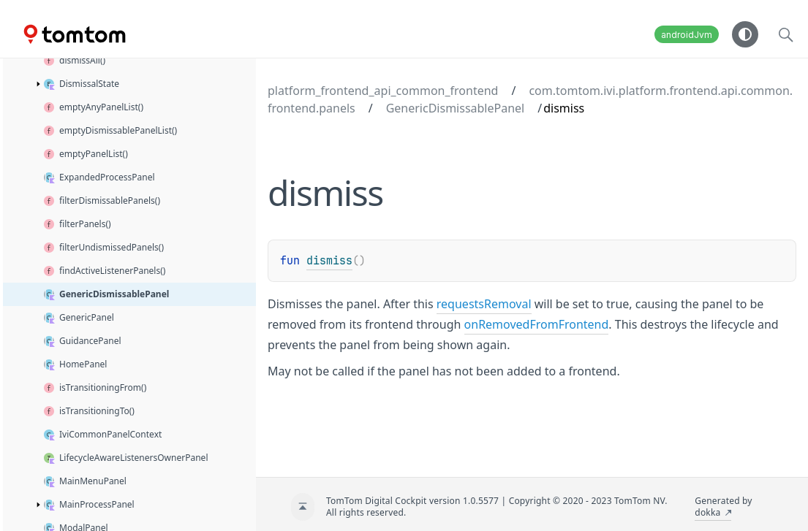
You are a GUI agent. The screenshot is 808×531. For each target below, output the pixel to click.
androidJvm (686, 34)
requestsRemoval (484, 304)
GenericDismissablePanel (455, 108)
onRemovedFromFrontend (536, 324)
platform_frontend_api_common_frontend (383, 91)
